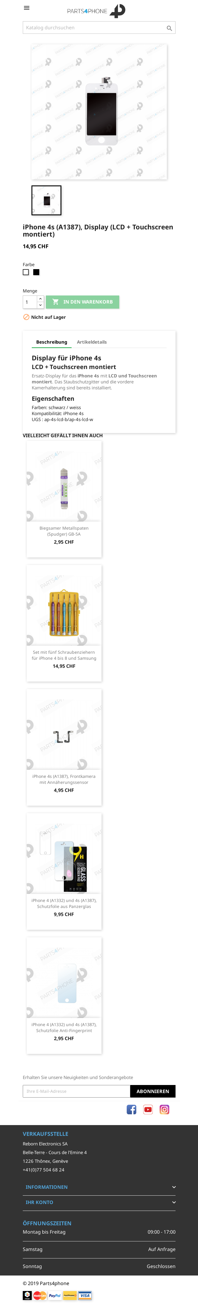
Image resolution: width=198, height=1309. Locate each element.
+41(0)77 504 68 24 (43, 1170)
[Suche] (99, 27)
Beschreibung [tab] (51, 342)
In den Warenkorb (82, 302)
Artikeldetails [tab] (92, 342)
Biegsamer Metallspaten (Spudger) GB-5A (64, 531)
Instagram (164, 1109)
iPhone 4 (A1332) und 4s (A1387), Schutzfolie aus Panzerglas (64, 903)
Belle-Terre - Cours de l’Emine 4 (55, 1152)
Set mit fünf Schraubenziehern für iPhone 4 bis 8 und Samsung (64, 655)
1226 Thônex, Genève (45, 1161)
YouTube (148, 1109)
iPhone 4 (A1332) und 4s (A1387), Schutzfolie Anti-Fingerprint (64, 1027)
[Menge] (30, 302)
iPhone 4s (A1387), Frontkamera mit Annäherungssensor (64, 779)
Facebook (131, 1109)
